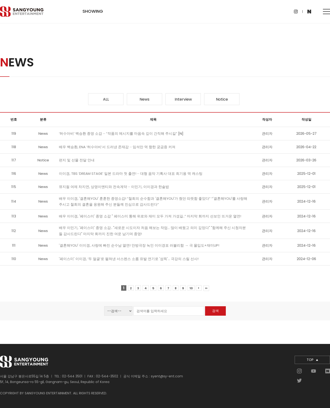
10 (191, 288)
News (144, 99)
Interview (183, 99)
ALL (106, 99)
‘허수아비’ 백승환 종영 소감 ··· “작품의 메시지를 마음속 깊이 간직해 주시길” (118, 133)
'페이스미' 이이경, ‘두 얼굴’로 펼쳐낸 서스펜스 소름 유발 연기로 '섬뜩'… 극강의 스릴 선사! (128, 258)
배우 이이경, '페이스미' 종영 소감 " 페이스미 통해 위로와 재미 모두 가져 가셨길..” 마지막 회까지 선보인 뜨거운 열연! (150, 216)
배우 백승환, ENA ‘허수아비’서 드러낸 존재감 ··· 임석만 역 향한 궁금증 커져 (117, 146)
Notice (222, 99)
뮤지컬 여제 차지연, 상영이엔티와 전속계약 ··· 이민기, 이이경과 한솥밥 (114, 186)
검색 (215, 310)
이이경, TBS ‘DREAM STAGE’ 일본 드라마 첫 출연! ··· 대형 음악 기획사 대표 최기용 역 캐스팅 (130, 173)
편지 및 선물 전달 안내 (77, 160)
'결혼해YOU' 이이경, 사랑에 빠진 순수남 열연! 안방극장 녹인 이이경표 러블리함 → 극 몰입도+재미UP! (139, 245)
